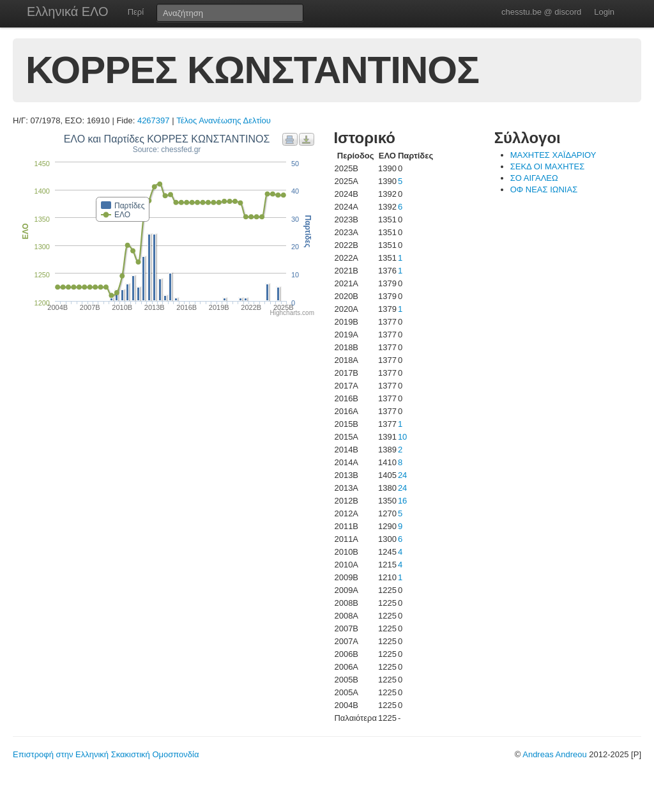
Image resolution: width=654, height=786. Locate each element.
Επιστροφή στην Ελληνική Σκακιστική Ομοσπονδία (106, 754)
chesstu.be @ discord (541, 12)
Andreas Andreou (554, 754)
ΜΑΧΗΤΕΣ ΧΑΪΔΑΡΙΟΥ (553, 155)
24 (402, 475)
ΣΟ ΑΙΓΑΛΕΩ (534, 178)
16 (402, 500)
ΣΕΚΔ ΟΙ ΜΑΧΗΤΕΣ (547, 166)
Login (604, 12)
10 (402, 437)
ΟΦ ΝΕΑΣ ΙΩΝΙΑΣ (544, 189)
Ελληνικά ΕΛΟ (68, 11)
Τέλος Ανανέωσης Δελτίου (223, 120)
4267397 (153, 120)
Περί (136, 12)
